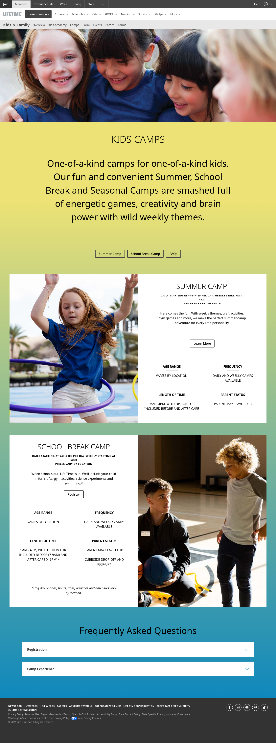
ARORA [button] (109, 14)
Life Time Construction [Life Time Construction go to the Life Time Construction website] (139, 705)
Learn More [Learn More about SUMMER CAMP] (202, 343)
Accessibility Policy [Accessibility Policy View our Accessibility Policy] (107, 714)
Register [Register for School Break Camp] (73, 494)
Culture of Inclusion (22, 709)
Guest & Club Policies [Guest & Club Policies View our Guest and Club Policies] (84, 714)
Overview (39, 25)
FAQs (173, 254)
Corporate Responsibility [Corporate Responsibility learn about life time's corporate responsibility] (173, 705)
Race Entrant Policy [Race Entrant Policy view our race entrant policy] (129, 714)
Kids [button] (95, 14)
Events (97, 25)
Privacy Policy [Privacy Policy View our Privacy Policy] (15, 714)
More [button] (174, 14)
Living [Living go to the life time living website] (77, 4)
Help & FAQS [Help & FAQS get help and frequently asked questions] (47, 705)
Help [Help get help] (257, 4)
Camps (74, 25)
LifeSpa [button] (159, 14)
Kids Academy (57, 25)
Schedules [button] (78, 14)
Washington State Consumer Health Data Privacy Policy (39, 718)
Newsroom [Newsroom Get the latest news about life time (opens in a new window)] (15, 705)
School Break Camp (145, 254)
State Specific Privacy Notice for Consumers (166, 714)
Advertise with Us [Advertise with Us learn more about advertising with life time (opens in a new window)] (81, 705)
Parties (109, 25)
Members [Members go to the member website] (21, 4)
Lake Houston (38, 14)
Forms (122, 25)
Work (63, 4)
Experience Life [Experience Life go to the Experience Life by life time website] (44, 4)
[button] (268, 4)
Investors (31, 705)
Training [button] (126, 14)
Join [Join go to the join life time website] (6, 4)
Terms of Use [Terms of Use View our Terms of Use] (32, 714)
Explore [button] (60, 14)
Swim (86, 25)
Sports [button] (143, 14)
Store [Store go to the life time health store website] (91, 4)
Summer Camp (110, 254)
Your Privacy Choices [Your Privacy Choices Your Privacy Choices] (86, 718)
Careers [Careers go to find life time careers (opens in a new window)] (62, 705)
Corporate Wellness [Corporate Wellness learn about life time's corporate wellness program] (108, 705)
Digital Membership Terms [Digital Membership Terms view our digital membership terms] (55, 714)
